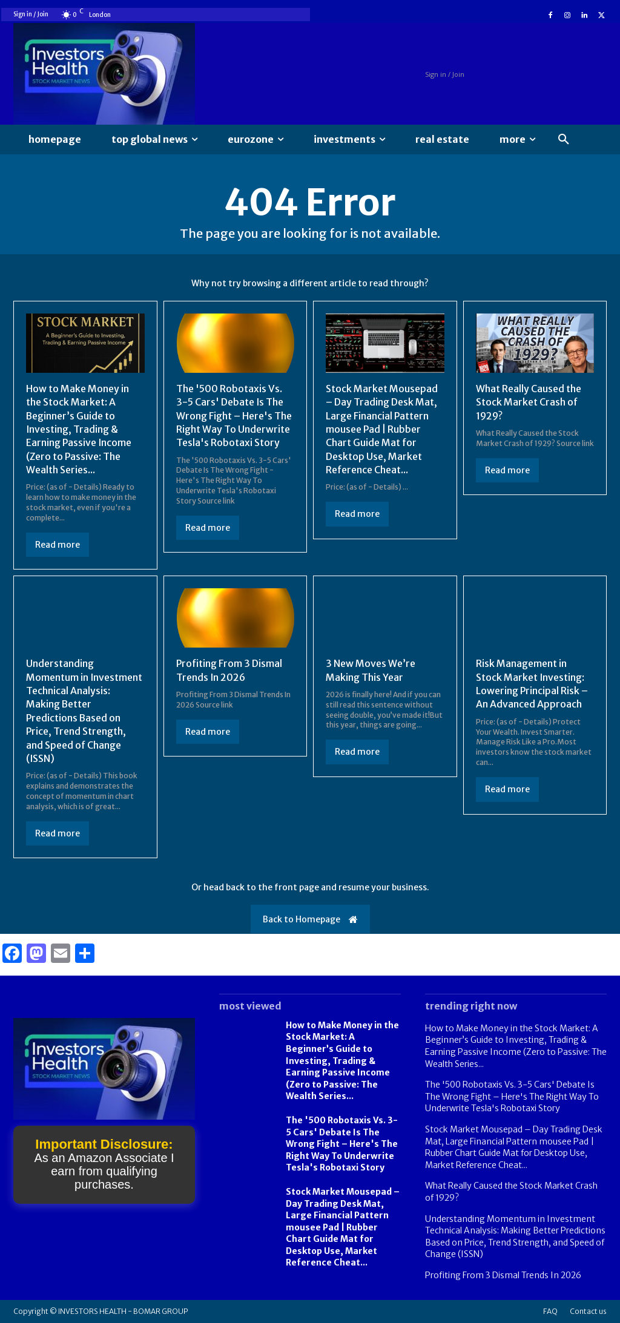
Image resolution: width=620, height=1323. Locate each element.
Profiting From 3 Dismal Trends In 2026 (503, 1275)
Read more (57, 544)
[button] (563, 139)
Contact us (588, 1311)
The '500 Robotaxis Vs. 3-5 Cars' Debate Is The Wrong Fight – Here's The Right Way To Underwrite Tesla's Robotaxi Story (234, 415)
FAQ (550, 1311)
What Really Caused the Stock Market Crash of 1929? (529, 402)
